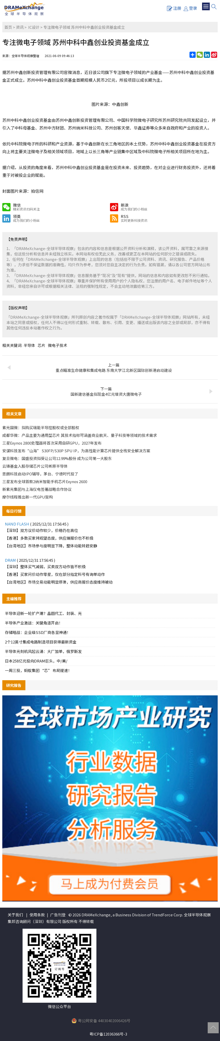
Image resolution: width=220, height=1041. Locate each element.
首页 (8, 27)
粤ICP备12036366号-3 (108, 1034)
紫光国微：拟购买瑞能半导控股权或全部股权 (40, 427)
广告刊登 (58, 914)
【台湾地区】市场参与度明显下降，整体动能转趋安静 (51, 545)
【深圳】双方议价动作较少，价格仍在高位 (41, 530)
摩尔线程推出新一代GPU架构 (27, 497)
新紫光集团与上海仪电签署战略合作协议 (37, 489)
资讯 (20, 27)
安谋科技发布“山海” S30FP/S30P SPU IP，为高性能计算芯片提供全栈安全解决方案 (76, 450)
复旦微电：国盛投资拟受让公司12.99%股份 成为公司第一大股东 (57, 458)
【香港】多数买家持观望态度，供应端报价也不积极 (49, 538)
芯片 (41, 345)
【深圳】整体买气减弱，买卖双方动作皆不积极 (45, 566)
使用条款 (37, 914)
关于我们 (15, 914)
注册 (174, 8)
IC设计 (33, 27)
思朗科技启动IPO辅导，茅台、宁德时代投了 (40, 473)
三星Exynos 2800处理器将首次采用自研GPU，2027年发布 (52, 443)
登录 (190, 8)
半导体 (29, 345)
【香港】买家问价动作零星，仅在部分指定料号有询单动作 (55, 574)
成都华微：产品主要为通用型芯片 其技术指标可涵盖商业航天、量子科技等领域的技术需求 (79, 435)
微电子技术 (57, 345)
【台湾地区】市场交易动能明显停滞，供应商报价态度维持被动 (59, 582)
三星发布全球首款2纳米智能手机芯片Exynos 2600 (44, 481)
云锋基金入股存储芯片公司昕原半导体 (35, 466)
